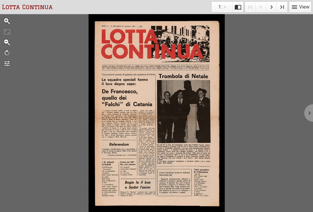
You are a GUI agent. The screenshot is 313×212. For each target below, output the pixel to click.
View (300, 7)
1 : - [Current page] (222, 7)
